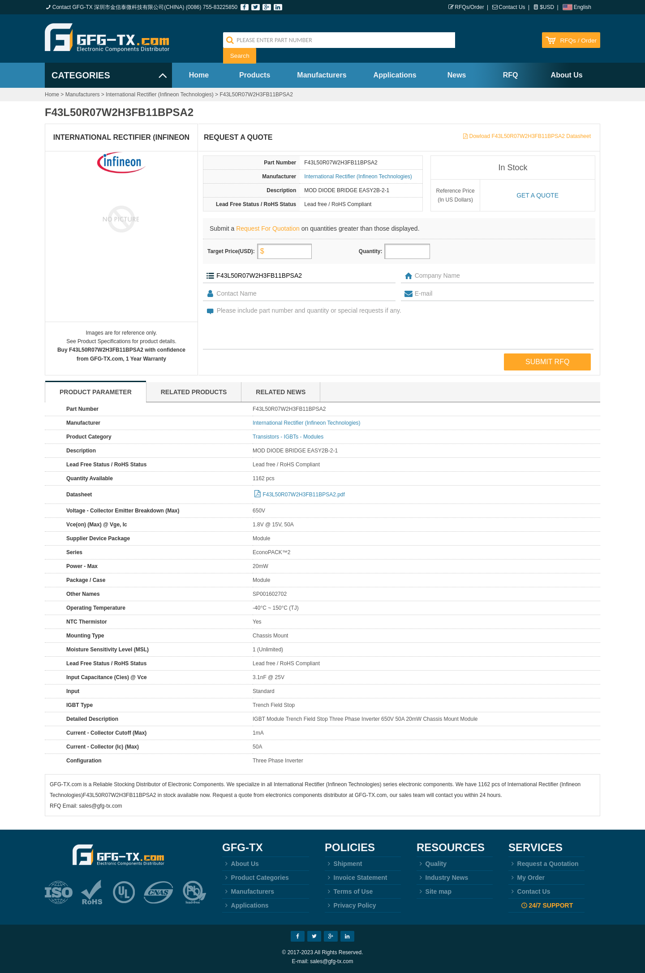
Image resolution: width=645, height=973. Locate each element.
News (456, 75)
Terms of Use (349, 891)
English (582, 7)
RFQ (510, 75)
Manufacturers (321, 75)
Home (199, 75)
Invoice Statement (356, 877)
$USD (547, 7)
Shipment (343, 863)
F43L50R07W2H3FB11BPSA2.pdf (303, 494)
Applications (395, 75)
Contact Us (512, 7)
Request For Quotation (268, 228)
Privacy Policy (350, 905)
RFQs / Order (578, 40)
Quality (432, 863)
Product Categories (255, 877)
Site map (434, 891)
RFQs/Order (469, 7)
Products (254, 75)
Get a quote (537, 195)
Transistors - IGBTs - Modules (288, 437)
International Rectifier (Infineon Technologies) (160, 94)
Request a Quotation (543, 863)
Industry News (442, 877)
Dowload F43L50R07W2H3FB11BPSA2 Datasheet (530, 136)
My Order (526, 877)
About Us (567, 75)
